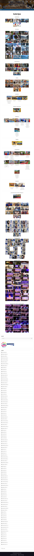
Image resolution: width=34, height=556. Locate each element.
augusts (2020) (4, 464)
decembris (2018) (4, 502)
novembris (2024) (4, 380)
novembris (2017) (4, 527)
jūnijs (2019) (4, 491)
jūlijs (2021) (3, 449)
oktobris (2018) (4, 506)
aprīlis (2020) (4, 472)
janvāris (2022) (4, 441)
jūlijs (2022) (3, 430)
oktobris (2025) (4, 361)
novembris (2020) (4, 458)
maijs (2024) (4, 390)
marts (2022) (4, 437)
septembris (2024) (4, 384)
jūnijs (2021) (4, 451)
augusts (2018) (4, 510)
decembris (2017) (4, 525)
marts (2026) (4, 352)
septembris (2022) (4, 426)
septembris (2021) (4, 445)
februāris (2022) (4, 439)
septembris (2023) (4, 405)
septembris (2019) (4, 485)
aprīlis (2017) (4, 538)
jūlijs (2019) (3, 489)
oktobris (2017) (4, 529)
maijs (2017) (4, 536)
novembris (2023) (4, 401)
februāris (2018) (4, 521)
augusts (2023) (4, 407)
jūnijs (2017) (4, 534)
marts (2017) (4, 540)
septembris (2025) (4, 363)
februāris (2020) (4, 475)
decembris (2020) (4, 456)
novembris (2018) (4, 504)
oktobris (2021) (4, 443)
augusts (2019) (4, 487)
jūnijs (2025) (4, 367)
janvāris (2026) (4, 356)
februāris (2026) (4, 354)
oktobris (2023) (4, 403)
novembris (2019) (4, 481)
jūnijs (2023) (4, 409)
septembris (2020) (4, 462)
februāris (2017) (4, 542)
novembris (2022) (4, 422)
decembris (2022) (4, 420)
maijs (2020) (4, 470)
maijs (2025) (4, 369)
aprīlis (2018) (4, 517)
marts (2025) (4, 373)
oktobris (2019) (4, 483)
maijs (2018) (4, 515)
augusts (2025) (4, 365)
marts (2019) (4, 496)
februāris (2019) (4, 498)
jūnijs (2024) (4, 388)
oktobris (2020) (4, 460)
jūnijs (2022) (4, 432)
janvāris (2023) (4, 418)
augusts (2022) (4, 428)
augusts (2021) (4, 447)
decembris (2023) (4, 399)
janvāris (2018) (4, 523)
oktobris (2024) (4, 382)
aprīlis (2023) (4, 413)
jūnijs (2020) (4, 468)
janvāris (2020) (4, 477)
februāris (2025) (4, 375)
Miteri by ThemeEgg (21, 554)
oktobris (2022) (4, 424)
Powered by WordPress (13, 554)
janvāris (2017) (4, 544)
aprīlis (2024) (4, 392)
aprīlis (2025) (4, 371)
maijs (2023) (4, 411)
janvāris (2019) (4, 500)
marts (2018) (4, 519)
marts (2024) (4, 394)
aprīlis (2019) (4, 494)
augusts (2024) (4, 386)
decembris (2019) (4, 479)
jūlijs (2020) (3, 466)
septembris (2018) (4, 508)
